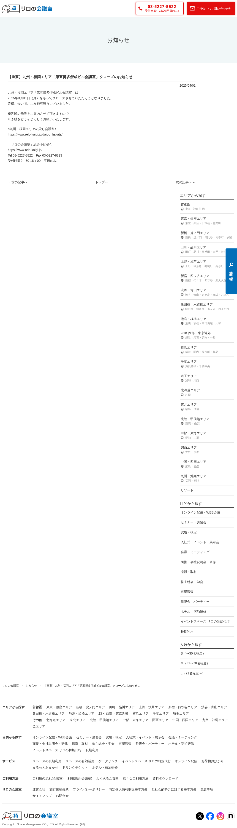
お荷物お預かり (212, 761)
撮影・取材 (189, 572)
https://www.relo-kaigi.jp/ (25, 150)
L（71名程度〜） (193, 673)
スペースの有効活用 (79, 761)
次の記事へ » (185, 182)
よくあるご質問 (107, 778)
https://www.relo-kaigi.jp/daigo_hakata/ (35, 134)
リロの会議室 (10, 685)
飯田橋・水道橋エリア (207, 307)
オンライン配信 (186, 761)
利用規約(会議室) (80, 778)
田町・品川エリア (207, 249)
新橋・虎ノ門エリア (207, 235)
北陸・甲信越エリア (207, 421)
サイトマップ (42, 796)
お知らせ (31, 685)
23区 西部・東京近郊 (207, 335)
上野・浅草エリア (207, 264)
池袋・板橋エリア (207, 321)
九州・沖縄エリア (207, 478)
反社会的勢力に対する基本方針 (174, 789)
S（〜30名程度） (193, 653)
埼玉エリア (207, 378)
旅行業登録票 (59, 789)
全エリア (39, 726)
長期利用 (187, 631)
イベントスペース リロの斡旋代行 (205, 621)
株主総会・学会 (192, 582)
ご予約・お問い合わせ (213, 9)
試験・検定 (189, 532)
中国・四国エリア (207, 464)
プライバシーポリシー (89, 789)
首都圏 (207, 206)
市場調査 (187, 592)
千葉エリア (207, 364)
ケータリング (108, 761)
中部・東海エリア (207, 435)
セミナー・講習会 (193, 522)
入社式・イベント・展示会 (200, 542)
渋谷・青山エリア (207, 292)
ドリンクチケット (75, 767)
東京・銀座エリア (207, 221)
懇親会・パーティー (195, 601)
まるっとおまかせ (45, 767)
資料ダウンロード (165, 778)
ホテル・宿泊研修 (193, 611)
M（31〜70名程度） (195, 663)
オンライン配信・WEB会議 (200, 512)
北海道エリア (207, 392)
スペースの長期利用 (47, 761)
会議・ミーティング (195, 552)
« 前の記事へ (18, 182)
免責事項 (206, 789)
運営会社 (39, 789)
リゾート (187, 490)
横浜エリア (207, 350)
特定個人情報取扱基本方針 (128, 789)
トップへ (101, 182)
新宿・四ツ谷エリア (207, 278)
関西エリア (207, 450)
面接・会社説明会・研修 (198, 562)
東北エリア (207, 407)
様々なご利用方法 (135, 778)
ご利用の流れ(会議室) (48, 778)
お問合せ (62, 796)
